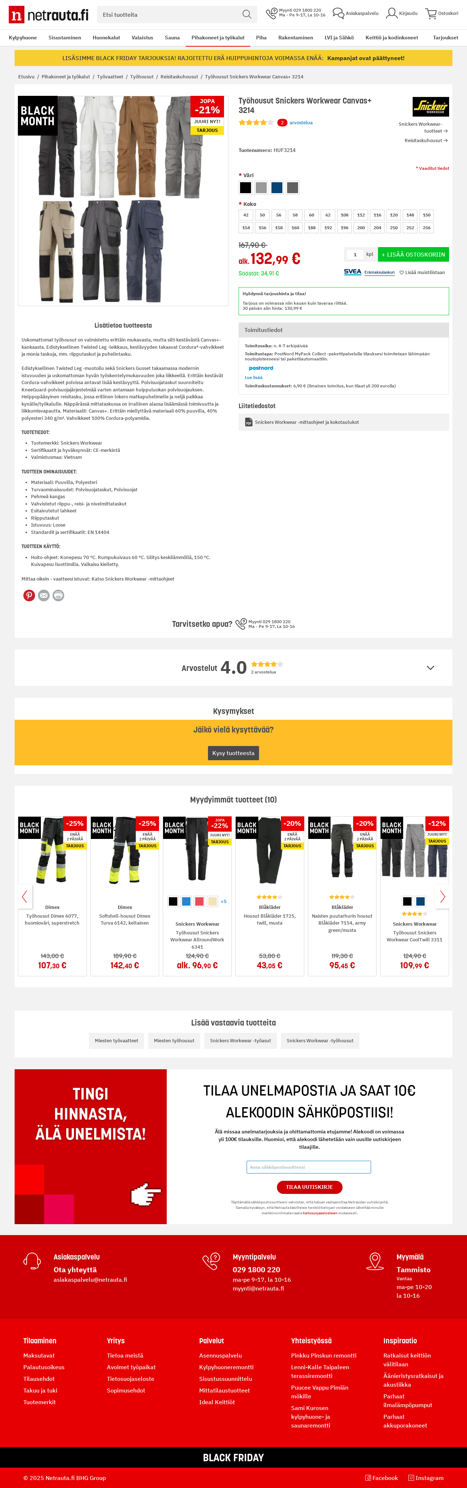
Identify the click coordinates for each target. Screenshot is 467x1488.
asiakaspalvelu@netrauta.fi (90, 1279)
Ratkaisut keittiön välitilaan (407, 1360)
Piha (261, 37)
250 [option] (394, 227)
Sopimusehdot (126, 1390)
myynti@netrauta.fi (258, 1288)
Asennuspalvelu (220, 1355)
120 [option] (394, 215)
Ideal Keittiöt (217, 1402)
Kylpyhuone (23, 37)
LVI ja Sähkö (339, 37)
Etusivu (27, 77)
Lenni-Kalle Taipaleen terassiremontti (320, 1371)
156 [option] (262, 227)
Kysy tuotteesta (233, 753)
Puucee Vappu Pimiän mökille (319, 1392)
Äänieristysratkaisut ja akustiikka (413, 1380)
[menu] (213, 38)
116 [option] (377, 215)
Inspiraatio (400, 1341)
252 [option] (410, 227)
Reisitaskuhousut (180, 77)
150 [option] (427, 215)
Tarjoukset (445, 37)
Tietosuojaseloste (130, 1378)
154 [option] (246, 227)
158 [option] (279, 227)
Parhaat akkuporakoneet (405, 1421)
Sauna (172, 37)
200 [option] (361, 227)
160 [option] (295, 227)
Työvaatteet (110, 77)
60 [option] (311, 215)
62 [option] (328, 215)
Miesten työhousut (174, 1041)
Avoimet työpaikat (131, 1367)
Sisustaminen (65, 37)
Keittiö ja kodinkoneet (392, 37)
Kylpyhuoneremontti (226, 1367)
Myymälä (410, 1257)
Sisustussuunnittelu (225, 1378)
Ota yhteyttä (75, 1269)
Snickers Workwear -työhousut (320, 1041)
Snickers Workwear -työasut (240, 1041)
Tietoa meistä (125, 1355)
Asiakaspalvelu (77, 1257)
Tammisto (414, 1269)
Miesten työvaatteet (116, 1041)
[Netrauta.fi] (48, 14)
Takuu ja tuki (40, 1390)
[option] (245, 188)
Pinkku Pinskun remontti (323, 1355)
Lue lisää (254, 377)
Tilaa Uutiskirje (309, 1187)
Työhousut (142, 77)
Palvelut (211, 1341)
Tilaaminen (40, 1341)
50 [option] (262, 215)
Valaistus (142, 37)
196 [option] (344, 227)
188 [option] (312, 227)
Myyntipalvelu (254, 1257)
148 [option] (410, 215)
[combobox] (177, 14)
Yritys (116, 1341)
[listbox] (344, 187)
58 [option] (295, 215)
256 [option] (427, 227)
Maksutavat (39, 1355)
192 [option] (328, 227)
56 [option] (278, 215)
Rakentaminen (295, 37)
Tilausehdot (39, 1378)
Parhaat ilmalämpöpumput (407, 1401)
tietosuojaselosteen (320, 1213)
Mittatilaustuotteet (224, 1390)
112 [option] (361, 215)
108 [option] (344, 215)
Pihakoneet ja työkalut (218, 37)
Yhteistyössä (311, 1341)
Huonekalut (106, 37)
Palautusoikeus (44, 1367)
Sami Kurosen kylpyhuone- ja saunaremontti (310, 1416)
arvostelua (295, 122)
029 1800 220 (256, 1269)
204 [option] (377, 227)
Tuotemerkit (39, 1402)
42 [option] (245, 215)
